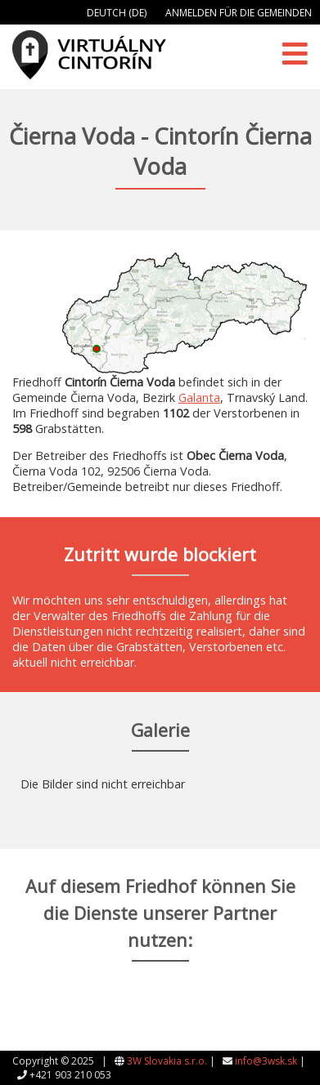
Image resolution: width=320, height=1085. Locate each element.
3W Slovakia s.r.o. (167, 1061)
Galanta (199, 397)
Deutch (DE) (116, 13)
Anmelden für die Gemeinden (238, 13)
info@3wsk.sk (266, 1061)
